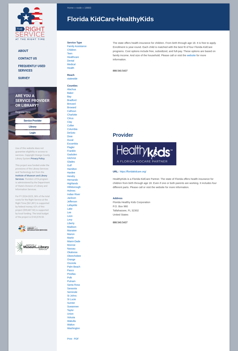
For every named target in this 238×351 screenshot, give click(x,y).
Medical (71, 64)
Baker (70, 93)
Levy (69, 219)
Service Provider (33, 120)
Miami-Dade (73, 241)
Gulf (69, 165)
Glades (71, 161)
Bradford (72, 100)
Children (71, 49)
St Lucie (71, 299)
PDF (76, 338)
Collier (70, 125)
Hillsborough (74, 187)
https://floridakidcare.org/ (133, 171)
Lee (69, 212)
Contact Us (27, 58)
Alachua (71, 89)
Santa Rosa (73, 284)
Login (33, 132)
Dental (70, 60)
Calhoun (71, 111)
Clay (69, 122)
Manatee (72, 230)
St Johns (72, 295)
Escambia (72, 143)
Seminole (72, 292)
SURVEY (24, 78)
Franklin (71, 150)
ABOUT (23, 51)
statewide (72, 78)
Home (70, 7)
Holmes (71, 190)
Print (69, 338)
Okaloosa (72, 252)
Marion (71, 234)
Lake (69, 208)
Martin (70, 237)
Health (70, 68)
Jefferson (72, 201)
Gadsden (72, 154)
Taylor (70, 310)
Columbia (72, 129)
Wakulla (71, 321)
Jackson (71, 198)
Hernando (72, 179)
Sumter (71, 303)
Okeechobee (74, 255)
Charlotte (72, 114)
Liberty (70, 223)
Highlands (72, 183)
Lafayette (72, 205)
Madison (71, 226)
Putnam (71, 281)
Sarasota (72, 288)
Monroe (71, 245)
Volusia (71, 317)
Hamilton (72, 169)
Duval (70, 140)
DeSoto (71, 132)
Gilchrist (71, 158)
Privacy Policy (37, 158)
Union (70, 313)
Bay (69, 96)
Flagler (71, 147)
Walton (71, 324)
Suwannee (73, 306)
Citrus (70, 118)
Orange (71, 259)
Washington (73, 328)
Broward (71, 107)
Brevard (71, 103)
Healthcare (73, 57)
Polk (69, 277)
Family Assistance (77, 46)
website (191, 55)
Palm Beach (73, 266)
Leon (70, 216)
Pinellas (71, 274)
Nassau (71, 248)
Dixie (70, 136)
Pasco (70, 270)
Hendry (71, 176)
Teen (69, 53)
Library (32, 126)
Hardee (71, 172)
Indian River (73, 194)
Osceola (71, 263)
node (79, 7)
